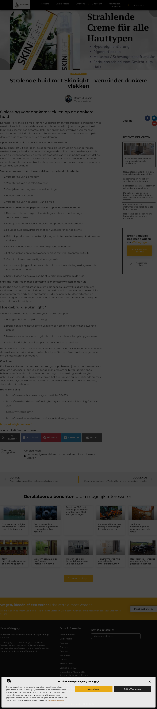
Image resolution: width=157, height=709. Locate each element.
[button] (149, 681)
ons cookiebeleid (56, 700)
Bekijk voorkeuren (132, 689)
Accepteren (94, 689)
